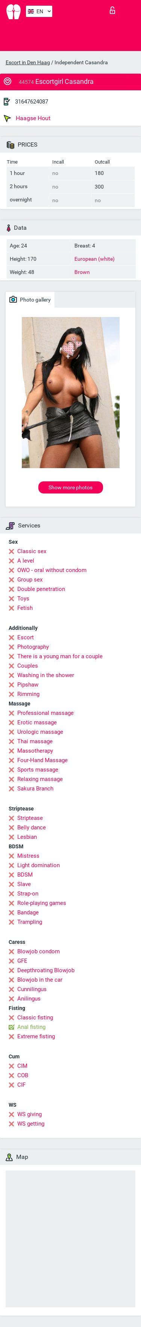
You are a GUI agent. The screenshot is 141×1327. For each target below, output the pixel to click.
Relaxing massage (40, 779)
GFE (22, 960)
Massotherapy (35, 750)
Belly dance (31, 827)
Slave (24, 884)
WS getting (30, 1123)
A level (25, 560)
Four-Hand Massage (42, 760)
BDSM (25, 874)
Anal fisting (31, 1027)
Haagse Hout (27, 118)
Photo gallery (30, 299)
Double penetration (41, 589)
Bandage (28, 912)
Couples (27, 665)
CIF (21, 1084)
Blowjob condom (38, 951)
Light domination (38, 865)
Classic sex (31, 551)
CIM (22, 1066)
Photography (33, 646)
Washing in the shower (45, 675)
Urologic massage (40, 731)
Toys (23, 598)
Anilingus (29, 998)
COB (22, 1075)
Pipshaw (27, 684)
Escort (25, 637)
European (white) (94, 259)
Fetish (25, 608)
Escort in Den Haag (28, 62)
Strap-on (27, 893)
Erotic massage (37, 722)
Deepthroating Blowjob (45, 970)
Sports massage (37, 769)
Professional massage (45, 713)
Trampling (29, 922)
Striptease (30, 818)
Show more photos (70, 487)
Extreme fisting (36, 1036)
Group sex (29, 579)
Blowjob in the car (39, 979)
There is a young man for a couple (60, 656)
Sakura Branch (35, 788)
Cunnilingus (32, 989)
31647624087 (31, 101)
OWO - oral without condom (51, 570)
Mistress (28, 855)
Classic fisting (35, 1017)
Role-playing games (41, 903)
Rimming (28, 694)
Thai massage (35, 741)
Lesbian (27, 837)
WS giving (29, 1114)
